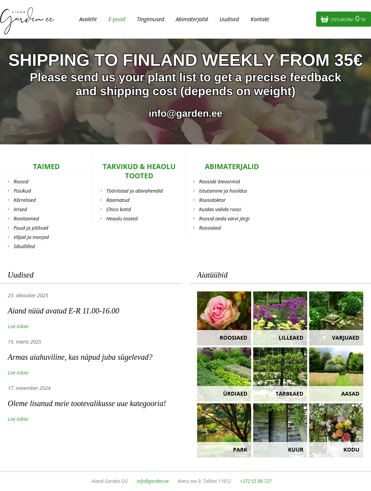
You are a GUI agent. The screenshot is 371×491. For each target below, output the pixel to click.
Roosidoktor (212, 199)
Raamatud (117, 199)
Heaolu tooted (122, 218)
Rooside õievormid (219, 181)
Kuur (295, 449)
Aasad (350, 393)
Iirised (20, 209)
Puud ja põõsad (31, 227)
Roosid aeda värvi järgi (224, 218)
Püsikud (22, 190)
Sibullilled (24, 246)
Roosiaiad (210, 227)
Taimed (46, 166)
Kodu (351, 449)
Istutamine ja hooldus (223, 190)
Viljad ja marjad (31, 237)
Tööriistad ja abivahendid (134, 190)
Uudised (229, 19)
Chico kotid (118, 209)
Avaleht (88, 19)
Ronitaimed (26, 218)
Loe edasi (18, 326)
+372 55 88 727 (255, 481)
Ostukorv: (348, 18)
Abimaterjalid (192, 19)
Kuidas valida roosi (220, 209)
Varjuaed (345, 337)
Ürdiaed (235, 393)
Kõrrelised (25, 199)
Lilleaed (291, 337)
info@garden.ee (153, 481)
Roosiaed (233, 337)
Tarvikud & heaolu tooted (139, 171)
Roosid (21, 181)
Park (240, 449)
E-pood (116, 19)
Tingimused (150, 19)
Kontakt (259, 19)
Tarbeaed (289, 393)
